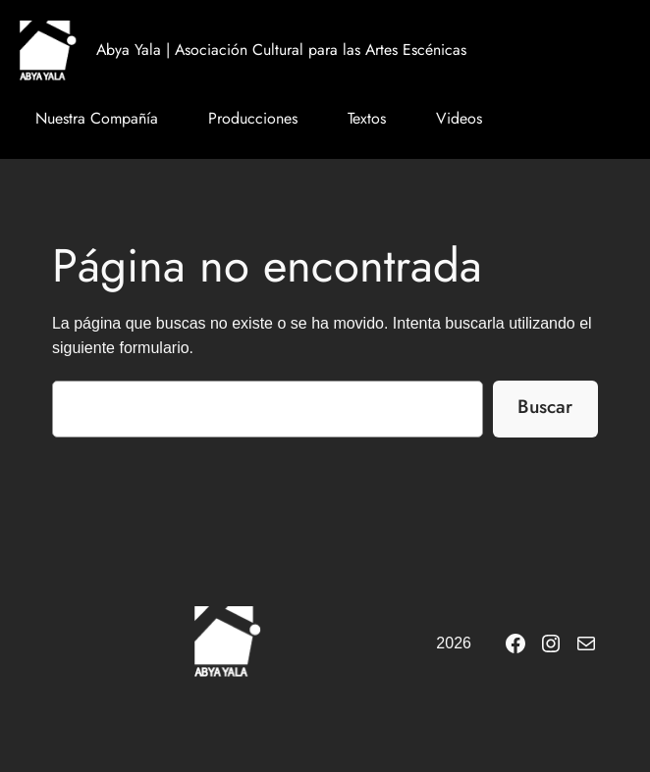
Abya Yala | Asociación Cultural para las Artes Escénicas (281, 49)
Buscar (544, 406)
